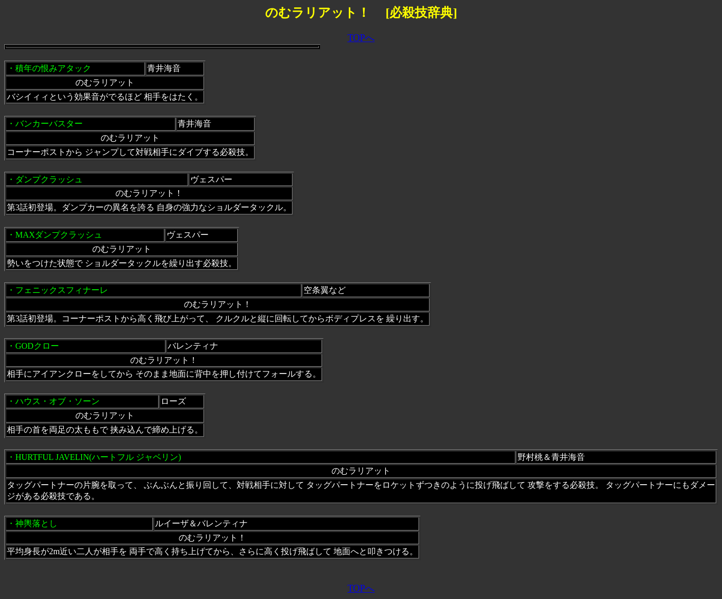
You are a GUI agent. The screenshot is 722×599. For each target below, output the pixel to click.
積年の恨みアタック (53, 68)
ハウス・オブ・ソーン (57, 401)
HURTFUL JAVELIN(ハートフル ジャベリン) (98, 457)
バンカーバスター (49, 123)
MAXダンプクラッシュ (58, 234)
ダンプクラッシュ (49, 179)
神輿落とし (36, 523)
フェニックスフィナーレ (61, 290)
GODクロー (37, 345)
